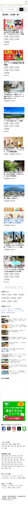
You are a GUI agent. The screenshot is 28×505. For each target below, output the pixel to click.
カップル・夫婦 (13, 308)
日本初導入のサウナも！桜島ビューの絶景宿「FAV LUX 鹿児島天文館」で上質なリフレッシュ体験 (14, 245)
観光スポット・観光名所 (6, 310)
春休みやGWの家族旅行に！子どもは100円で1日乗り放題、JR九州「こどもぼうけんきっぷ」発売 (14, 32)
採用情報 (4, 498)
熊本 (12, 36)
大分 (12, 39)
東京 (7, 154)
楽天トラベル (3, 2)
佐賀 (7, 39)
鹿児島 (20, 5)
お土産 (22, 310)
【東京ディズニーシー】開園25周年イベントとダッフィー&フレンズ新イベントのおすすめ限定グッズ (17, 372)
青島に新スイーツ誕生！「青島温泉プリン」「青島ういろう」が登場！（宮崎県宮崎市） (17, 326)
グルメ (19, 310)
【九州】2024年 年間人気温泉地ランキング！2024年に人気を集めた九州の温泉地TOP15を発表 (14, 269)
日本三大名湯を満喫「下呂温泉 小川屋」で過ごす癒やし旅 (17, 331)
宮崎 (18, 39)
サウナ (5, 312)
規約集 (9, 498)
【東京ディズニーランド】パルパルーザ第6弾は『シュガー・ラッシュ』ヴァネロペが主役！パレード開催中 (17, 355)
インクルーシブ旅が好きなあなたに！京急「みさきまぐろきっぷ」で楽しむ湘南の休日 (17, 366)
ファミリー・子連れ (5, 308)
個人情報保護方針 (12, 496)
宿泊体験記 (19, 308)
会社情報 (4, 496)
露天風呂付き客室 (11, 312)
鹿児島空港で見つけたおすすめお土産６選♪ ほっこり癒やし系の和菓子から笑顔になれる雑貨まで (14, 221)
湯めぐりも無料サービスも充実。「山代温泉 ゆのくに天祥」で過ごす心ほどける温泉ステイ (17, 320)
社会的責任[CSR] (21, 496)
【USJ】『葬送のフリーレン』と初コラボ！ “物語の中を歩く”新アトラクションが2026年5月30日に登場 (17, 361)
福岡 (7, 36)
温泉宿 (2, 312)
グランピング (15, 310)
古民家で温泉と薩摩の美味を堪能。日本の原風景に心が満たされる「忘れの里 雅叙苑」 (14, 174)
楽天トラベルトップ (5, 5)
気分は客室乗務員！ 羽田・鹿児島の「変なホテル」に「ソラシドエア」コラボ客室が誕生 (14, 149)
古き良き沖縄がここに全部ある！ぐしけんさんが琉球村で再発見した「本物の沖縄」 (17, 338)
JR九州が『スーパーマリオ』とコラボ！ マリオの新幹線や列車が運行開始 (14, 63)
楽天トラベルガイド (14, 5)
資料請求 (14, 498)
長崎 (18, 36)
